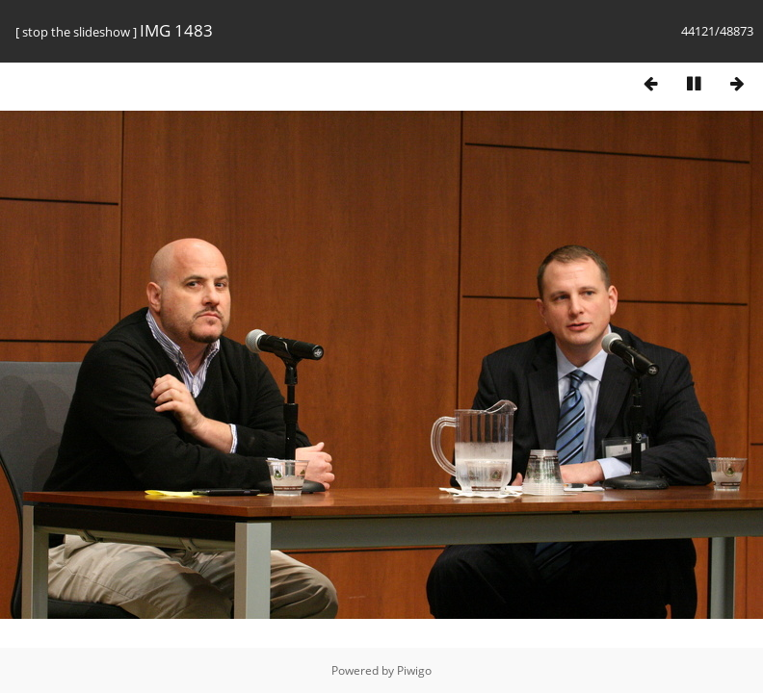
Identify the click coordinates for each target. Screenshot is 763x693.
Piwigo (414, 670)
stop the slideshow (76, 31)
